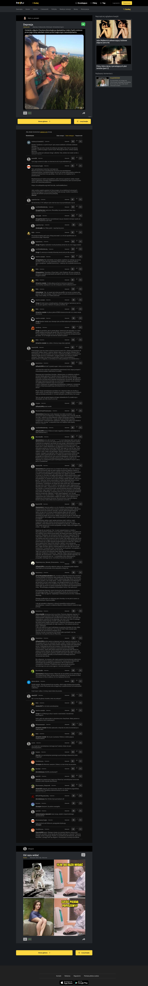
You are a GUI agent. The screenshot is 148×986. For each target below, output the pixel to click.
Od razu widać (31, 855)
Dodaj (36, 3)
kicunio (38, 803)
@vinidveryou (40, 772)
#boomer (44, 857)
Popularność (78, 135)
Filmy (95, 3)
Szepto (38, 752)
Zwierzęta (19, 9)
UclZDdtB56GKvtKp (42, 207)
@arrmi (34, 195)
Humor (28, 9)
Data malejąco (70, 135)
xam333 (38, 776)
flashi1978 (35, 347)
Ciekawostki (44, 9)
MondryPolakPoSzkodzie (43, 411)
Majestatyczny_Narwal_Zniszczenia (47, 562)
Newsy (76, 9)
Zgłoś (89, 116)
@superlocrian (40, 210)
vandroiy (38, 327)
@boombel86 (40, 614)
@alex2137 (39, 706)
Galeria (35, 9)
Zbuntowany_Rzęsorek (43, 785)
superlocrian (36, 199)
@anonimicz (40, 414)
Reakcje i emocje (65, 9)
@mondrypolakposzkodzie (44, 575)
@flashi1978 (39, 366)
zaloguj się (43, 132)
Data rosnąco (60, 135)
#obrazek (32, 857)
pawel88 (34, 158)
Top (103, 3)
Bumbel (38, 769)
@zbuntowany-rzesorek (43, 814)
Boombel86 (39, 437)
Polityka (54, 9)
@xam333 (39, 788)
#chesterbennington (58, 27)
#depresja (35, 27)
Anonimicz (39, 363)
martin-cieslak (40, 257)
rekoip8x (38, 216)
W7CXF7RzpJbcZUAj (42, 796)
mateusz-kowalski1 (38, 141)
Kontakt (58, 976)
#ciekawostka (42, 27)
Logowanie (116, 3)
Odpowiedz (67, 141)
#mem (37, 857)
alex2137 (34, 695)
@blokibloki (39, 292)
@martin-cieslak (41, 283)
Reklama (67, 976)
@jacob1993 (39, 832)
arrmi (33, 743)
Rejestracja (127, 3)
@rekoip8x (39, 228)
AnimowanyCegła (37, 166)
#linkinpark (49, 27)
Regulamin (77, 976)
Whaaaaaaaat (40, 724)
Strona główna (44, 121)
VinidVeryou (39, 761)
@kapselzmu (40, 260)
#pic (40, 857)
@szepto (38, 764)
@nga (37, 245)
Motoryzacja (85, 9)
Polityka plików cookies (91, 976)
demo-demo (35, 681)
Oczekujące (82, 3)
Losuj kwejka (82, 121)
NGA (33, 232)
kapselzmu (39, 241)
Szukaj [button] (128, 9)
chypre (38, 403)
